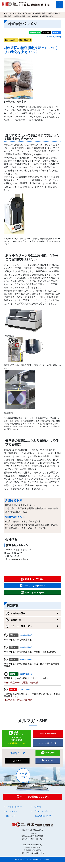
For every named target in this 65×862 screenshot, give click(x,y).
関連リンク (10, 816)
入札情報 (37, 806)
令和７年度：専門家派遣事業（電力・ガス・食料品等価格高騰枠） (31, 665)
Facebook (47, 760)
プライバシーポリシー (43, 811)
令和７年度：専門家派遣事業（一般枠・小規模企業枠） (30, 651)
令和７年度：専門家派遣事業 (18, 639)
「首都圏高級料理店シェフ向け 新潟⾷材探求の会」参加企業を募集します (32, 695)
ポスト (17, 760)
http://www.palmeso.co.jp (21, 559)
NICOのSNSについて (42, 816)
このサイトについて (14, 806)
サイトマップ (11, 811)
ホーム (8, 13)
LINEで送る (48, 753)
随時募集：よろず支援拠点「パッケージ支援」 (26, 678)
